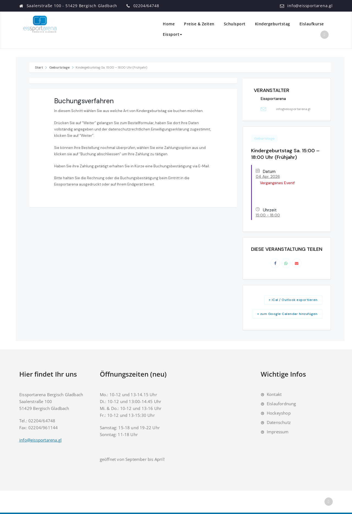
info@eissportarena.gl (310, 5)
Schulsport (235, 23)
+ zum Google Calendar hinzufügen (287, 314)
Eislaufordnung (281, 403)
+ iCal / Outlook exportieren (293, 300)
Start (39, 67)
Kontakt (274, 394)
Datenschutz (279, 422)
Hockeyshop (279, 413)
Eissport (172, 34)
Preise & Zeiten (199, 23)
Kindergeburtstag (272, 23)
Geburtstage (59, 67)
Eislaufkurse (311, 23)
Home (169, 23)
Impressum (278, 431)
